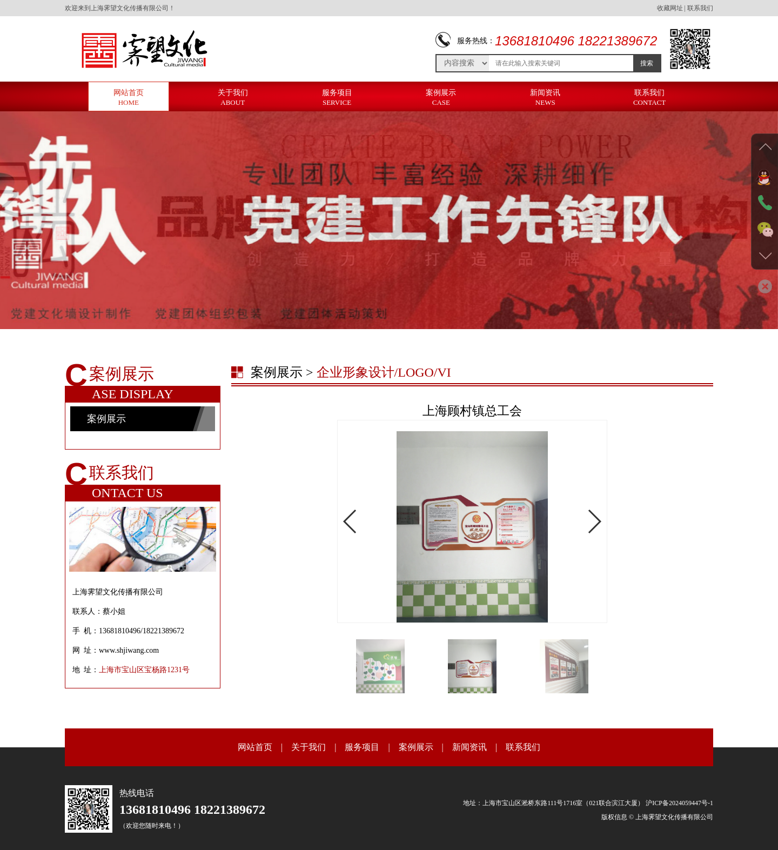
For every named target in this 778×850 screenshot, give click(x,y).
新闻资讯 (545, 97)
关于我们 (233, 97)
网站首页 (129, 97)
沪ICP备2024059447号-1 (679, 803)
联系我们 (700, 8)
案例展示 (441, 97)
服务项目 (337, 97)
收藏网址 (670, 8)
